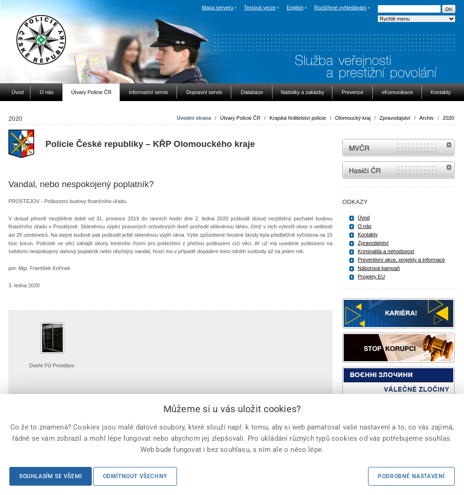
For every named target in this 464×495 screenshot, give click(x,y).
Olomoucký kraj (353, 118)
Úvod (364, 217)
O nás (364, 226)
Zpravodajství (395, 118)
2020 (448, 118)
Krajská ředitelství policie (297, 118)
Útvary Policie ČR (240, 118)
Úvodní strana (194, 118)
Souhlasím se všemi (50, 476)
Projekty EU (371, 276)
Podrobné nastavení (411, 476)
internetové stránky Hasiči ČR (398, 170)
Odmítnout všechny (135, 476)
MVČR (398, 147)
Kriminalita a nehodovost (386, 251)
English (295, 7)
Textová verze (260, 7)
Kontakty (368, 234)
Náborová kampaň (379, 268)
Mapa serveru (217, 7)
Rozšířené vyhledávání (340, 7)
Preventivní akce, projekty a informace (401, 259)
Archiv (427, 118)
